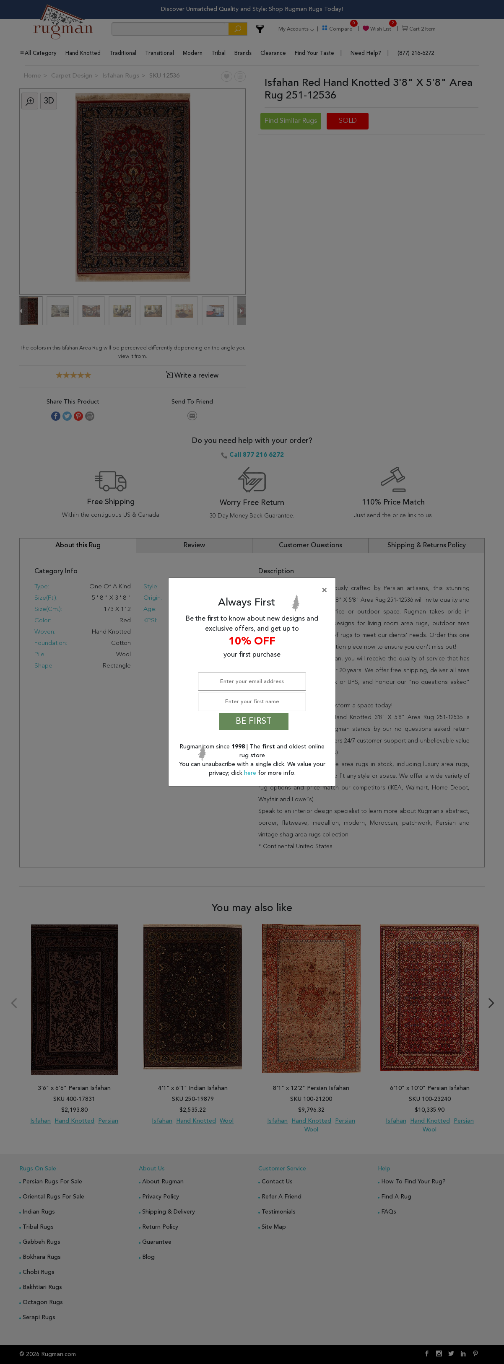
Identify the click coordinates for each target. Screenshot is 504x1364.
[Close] (253, 590)
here (251, 773)
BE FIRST (254, 721)
